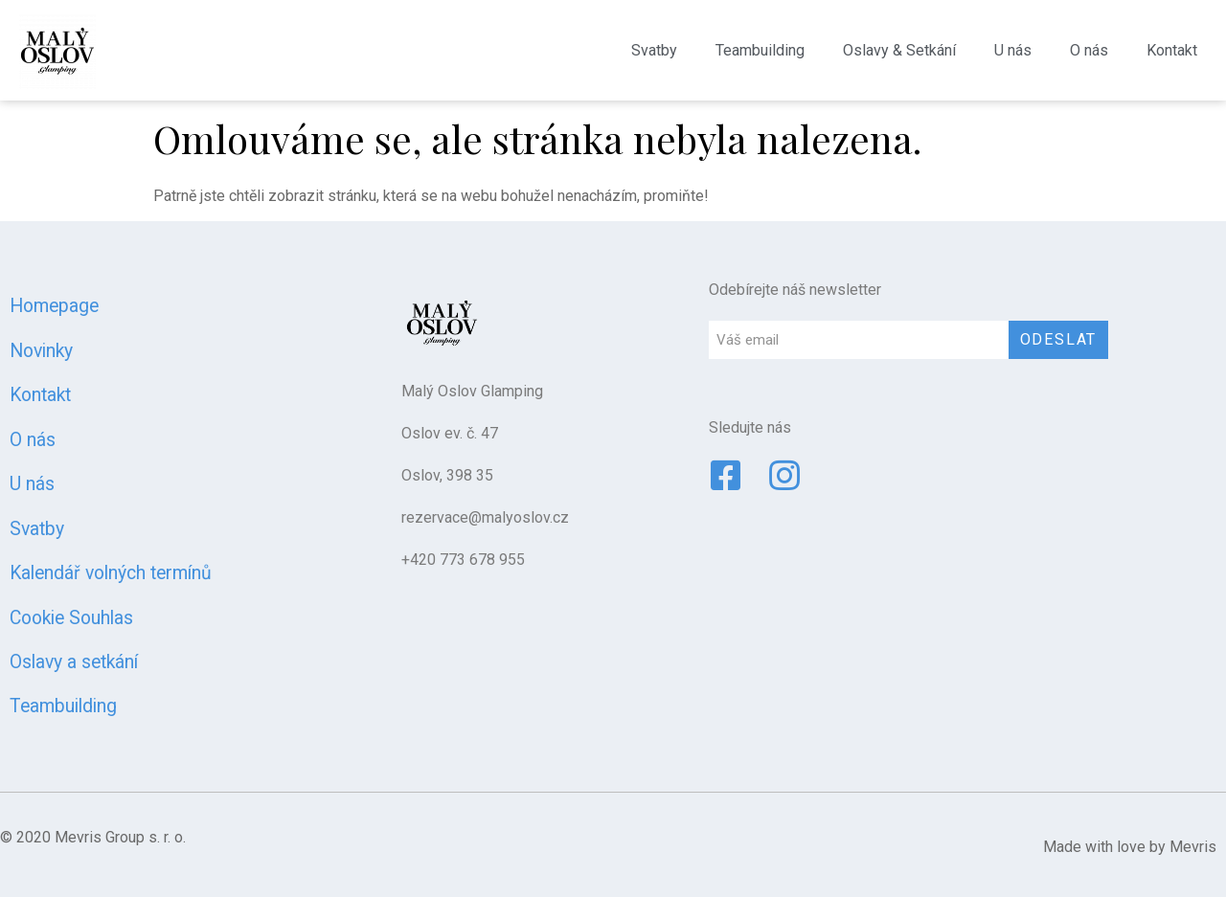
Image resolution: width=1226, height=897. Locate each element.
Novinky (41, 351)
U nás (1013, 50)
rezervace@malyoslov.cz (485, 517)
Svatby (654, 50)
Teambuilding (760, 50)
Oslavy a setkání (74, 662)
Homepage (54, 306)
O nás (1089, 50)
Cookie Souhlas (71, 618)
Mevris (1192, 847)
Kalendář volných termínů (111, 573)
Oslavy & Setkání (899, 50)
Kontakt (1172, 50)
